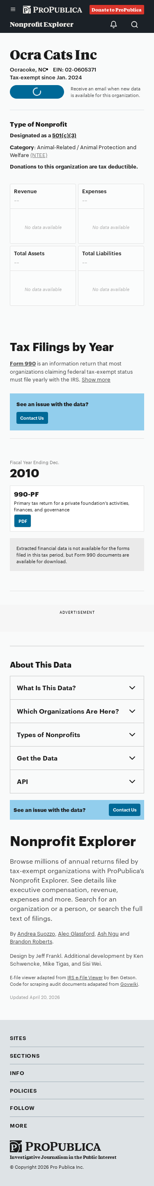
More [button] (19, 1125)
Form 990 (23, 363)
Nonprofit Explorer (42, 24)
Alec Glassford (76, 933)
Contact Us (32, 418)
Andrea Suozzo (36, 933)
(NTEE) (38, 154)
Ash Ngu (108, 933)
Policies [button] (23, 1090)
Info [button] (17, 1072)
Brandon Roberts (31, 941)
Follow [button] (22, 1107)
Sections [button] (24, 1055)
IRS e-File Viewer (85, 977)
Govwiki (129, 983)
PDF (22, 521)
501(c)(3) (64, 135)
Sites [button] (18, 1037)
